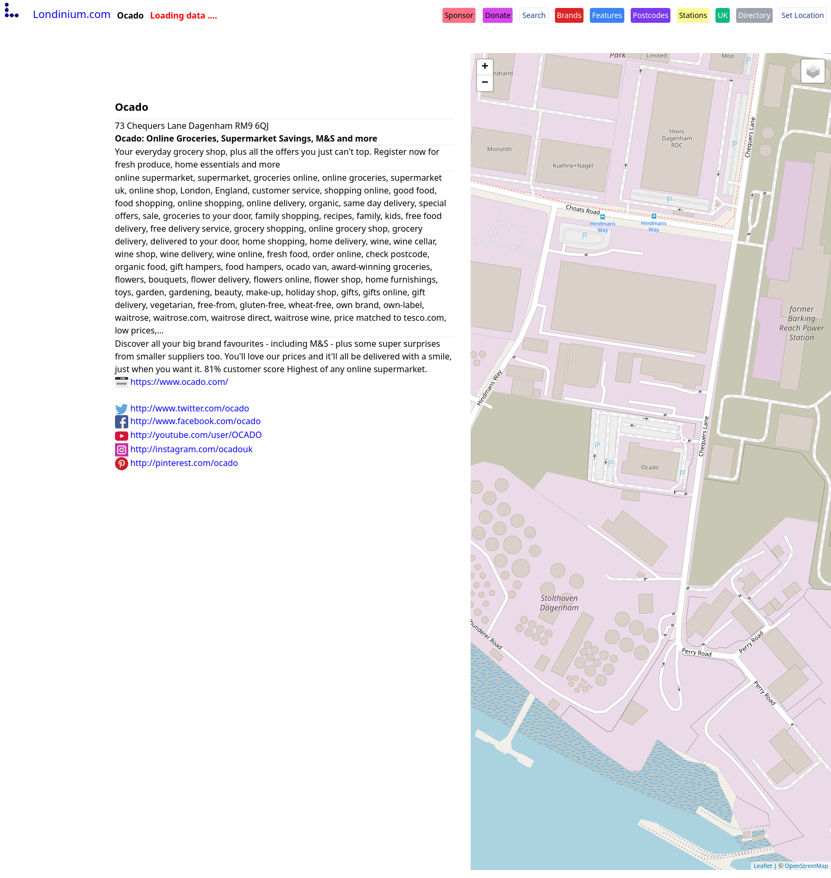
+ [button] (485, 67)
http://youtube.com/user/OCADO (188, 435)
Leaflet (763, 866)
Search (533, 15)
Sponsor (459, 15)
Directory (754, 15)
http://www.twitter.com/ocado (182, 408)
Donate (497, 15)
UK (723, 15)
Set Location (803, 15)
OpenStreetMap (806, 866)
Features (607, 15)
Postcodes (650, 15)
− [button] (485, 83)
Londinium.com (56, 14)
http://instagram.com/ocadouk (184, 449)
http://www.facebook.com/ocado (188, 421)
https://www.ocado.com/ (171, 382)
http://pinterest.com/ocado (176, 463)
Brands (569, 15)
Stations (693, 15)
